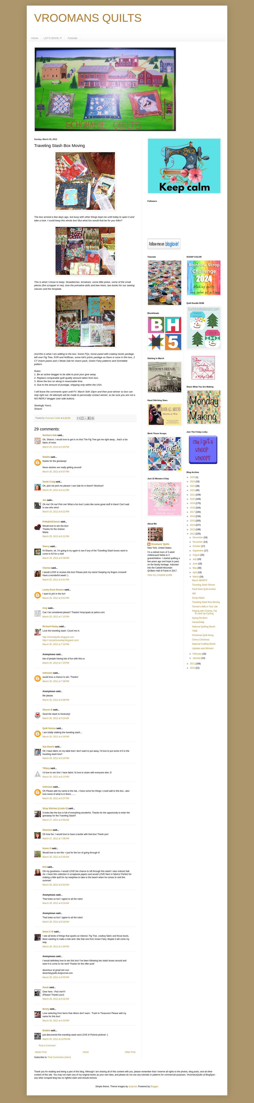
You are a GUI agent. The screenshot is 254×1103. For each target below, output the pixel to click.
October (197, 546)
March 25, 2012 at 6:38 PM (56, 558)
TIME (194, 631)
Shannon (47, 830)
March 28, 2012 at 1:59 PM (56, 946)
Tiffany (46, 768)
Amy (45, 608)
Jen (44, 500)
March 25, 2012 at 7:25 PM (56, 663)
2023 (193, 486)
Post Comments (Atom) (59, 1057)
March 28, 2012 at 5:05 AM (56, 857)
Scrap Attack (198, 598)
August (196, 555)
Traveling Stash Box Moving (206, 602)
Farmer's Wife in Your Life (204, 606)
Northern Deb (50, 435)
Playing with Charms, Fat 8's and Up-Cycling (204, 612)
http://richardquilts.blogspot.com (58, 637)
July (195, 559)
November (198, 542)
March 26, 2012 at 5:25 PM (56, 758)
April (195, 572)
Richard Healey (51, 626)
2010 (193, 668)
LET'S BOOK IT (53, 38)
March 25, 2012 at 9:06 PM (56, 700)
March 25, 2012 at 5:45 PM (56, 447)
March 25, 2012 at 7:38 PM (56, 681)
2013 (193, 529)
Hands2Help (198, 622)
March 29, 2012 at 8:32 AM (56, 999)
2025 (193, 477)
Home (34, 38)
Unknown (48, 673)
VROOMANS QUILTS (88, 18)
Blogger (154, 1086)
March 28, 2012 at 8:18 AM (56, 903)
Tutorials (72, 38)
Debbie (46, 457)
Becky (46, 1009)
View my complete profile (159, 575)
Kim (45, 867)
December (198, 537)
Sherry (46, 546)
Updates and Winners (202, 648)
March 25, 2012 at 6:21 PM (56, 511)
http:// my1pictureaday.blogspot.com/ (61, 640)
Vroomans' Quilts (160, 544)
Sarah (46, 987)
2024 (193, 481)
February (197, 654)
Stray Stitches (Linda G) (55, 808)
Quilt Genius (49, 728)
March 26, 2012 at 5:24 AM (56, 718)
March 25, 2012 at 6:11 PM (56, 490)
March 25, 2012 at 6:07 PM (56, 471)
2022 (193, 490)
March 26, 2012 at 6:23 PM (56, 777)
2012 (193, 533)
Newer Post (41, 1052)
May (195, 568)
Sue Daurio (48, 746)
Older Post (130, 1052)
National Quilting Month (203, 626)
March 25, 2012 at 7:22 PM (56, 644)
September (198, 550)
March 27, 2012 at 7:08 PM (56, 838)
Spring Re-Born (199, 618)
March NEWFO (199, 580)
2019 (193, 503)
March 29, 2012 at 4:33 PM (56, 1020)
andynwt (132, 1086)
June (195, 563)
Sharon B (47, 709)
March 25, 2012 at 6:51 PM (56, 579)
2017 (193, 512)
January (197, 658)
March (196, 576)
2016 (193, 516)
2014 (193, 525)
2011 (193, 663)
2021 (193, 494)
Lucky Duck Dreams (53, 589)
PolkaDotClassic (51, 521)
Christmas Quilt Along (202, 635)
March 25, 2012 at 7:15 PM (56, 616)
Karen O (47, 848)
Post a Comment (47, 1045)
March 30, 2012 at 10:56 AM (56, 1039)
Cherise (47, 568)
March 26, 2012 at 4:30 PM (56, 736)
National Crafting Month (203, 644)
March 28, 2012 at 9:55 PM (56, 977)
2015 (193, 520)
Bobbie (46, 1030)
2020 (193, 499)
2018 (193, 507)
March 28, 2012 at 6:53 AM (56, 885)
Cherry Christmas (200, 639)
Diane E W (48, 931)
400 (194, 593)
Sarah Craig (49, 481)
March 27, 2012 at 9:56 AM (56, 820)
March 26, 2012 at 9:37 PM (56, 798)
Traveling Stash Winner (203, 585)
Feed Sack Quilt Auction (204, 589)
